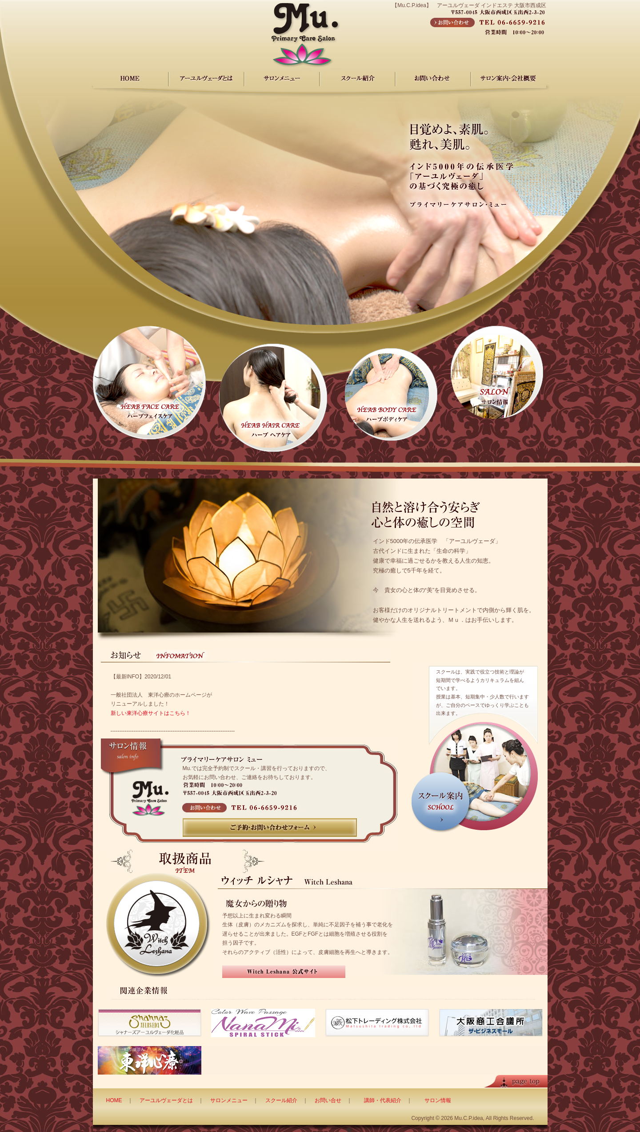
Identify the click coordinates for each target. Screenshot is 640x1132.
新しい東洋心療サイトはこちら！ (151, 713)
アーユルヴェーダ (206, 78)
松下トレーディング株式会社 (377, 1023)
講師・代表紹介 (382, 1100)
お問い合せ (328, 1100)
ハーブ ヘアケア (273, 398)
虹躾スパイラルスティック (263, 1023)
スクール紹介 (281, 1100)
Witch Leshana (158, 925)
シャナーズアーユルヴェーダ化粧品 (149, 1023)
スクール (357, 78)
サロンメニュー (282, 78)
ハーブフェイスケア (149, 382)
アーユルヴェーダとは (166, 1100)
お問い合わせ (433, 78)
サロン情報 (497, 372)
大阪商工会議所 (491, 1023)
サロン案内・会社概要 (508, 78)
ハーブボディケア (391, 394)
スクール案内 (475, 776)
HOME (130, 78)
